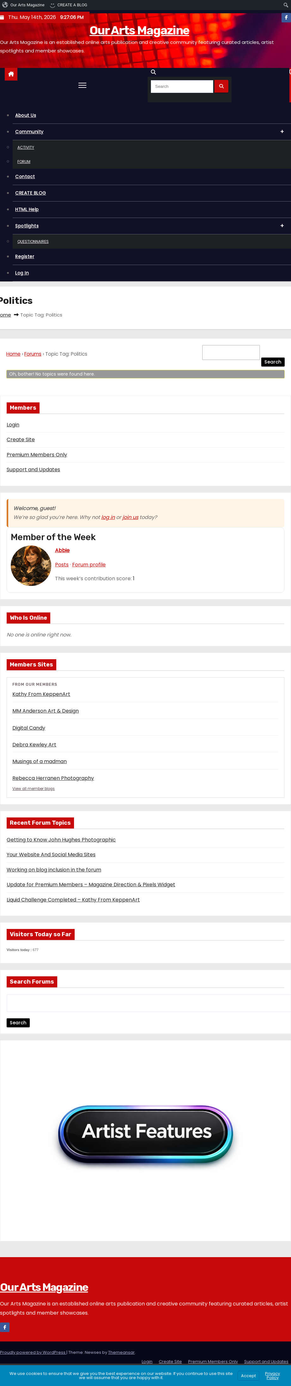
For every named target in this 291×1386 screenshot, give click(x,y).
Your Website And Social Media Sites (51, 855)
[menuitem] (23, 5)
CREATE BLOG (30, 193)
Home (13, 354)
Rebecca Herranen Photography (53, 778)
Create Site (21, 439)
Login (13, 424)
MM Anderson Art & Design (45, 710)
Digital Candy (28, 728)
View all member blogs (34, 789)
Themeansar (121, 1353)
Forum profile (89, 564)
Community (151, 132)
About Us (25, 115)
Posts (62, 564)
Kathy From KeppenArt (41, 694)
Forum (23, 161)
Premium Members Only (37, 454)
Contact (25, 176)
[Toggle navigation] (82, 85)
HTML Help (27, 209)
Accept (248, 1376)
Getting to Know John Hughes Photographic (61, 840)
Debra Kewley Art (34, 744)
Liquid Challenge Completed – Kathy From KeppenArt (73, 900)
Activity (25, 147)
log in (108, 517)
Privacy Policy (272, 1376)
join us (130, 517)
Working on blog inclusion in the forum (54, 870)
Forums (32, 354)
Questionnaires (33, 241)
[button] (155, 72)
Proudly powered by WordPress (33, 1353)
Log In (22, 273)
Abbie (62, 550)
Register (24, 256)
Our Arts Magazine (139, 30)
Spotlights (151, 226)
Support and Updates (33, 469)
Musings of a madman (39, 761)
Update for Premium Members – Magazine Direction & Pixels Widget (91, 885)
